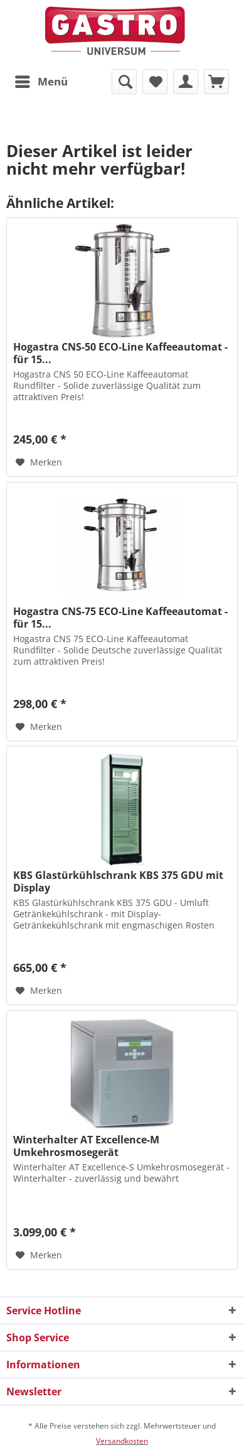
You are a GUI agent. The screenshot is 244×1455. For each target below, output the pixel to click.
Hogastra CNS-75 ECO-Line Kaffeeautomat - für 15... (120, 617)
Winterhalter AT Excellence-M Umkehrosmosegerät (86, 1145)
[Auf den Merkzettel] (39, 462)
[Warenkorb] (216, 81)
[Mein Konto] (185, 81)
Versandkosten (122, 1441)
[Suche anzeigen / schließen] (124, 81)
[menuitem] (41, 81)
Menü (41, 80)
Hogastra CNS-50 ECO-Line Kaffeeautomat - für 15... (120, 353)
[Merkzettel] (154, 81)
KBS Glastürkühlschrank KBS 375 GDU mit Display (118, 881)
